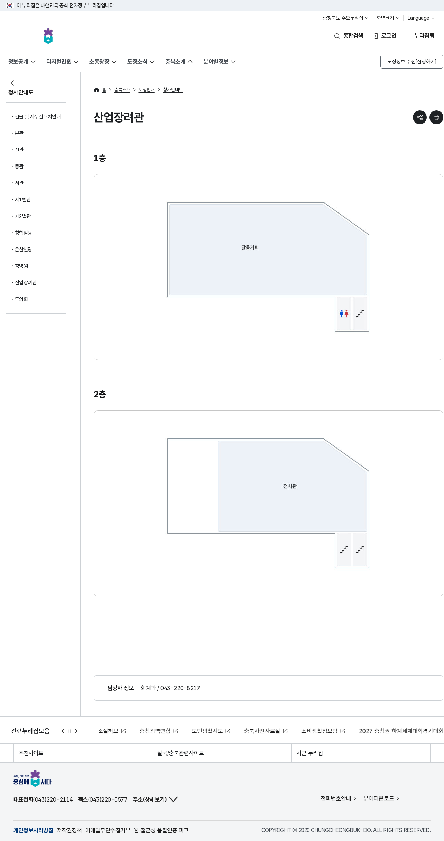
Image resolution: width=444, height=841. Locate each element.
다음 (76, 730)
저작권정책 (69, 830)
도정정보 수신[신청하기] (411, 61)
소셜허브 (109, 730)
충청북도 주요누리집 (343, 18)
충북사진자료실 (263, 730)
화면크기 (385, 18)
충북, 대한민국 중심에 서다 (48, 35)
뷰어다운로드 (378, 798)
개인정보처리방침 (33, 830)
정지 (69, 730)
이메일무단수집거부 (107, 830)
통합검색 (353, 35)
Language (418, 18)
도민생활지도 (208, 730)
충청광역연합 (156, 730)
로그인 (388, 35)
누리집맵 (424, 35)
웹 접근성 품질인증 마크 (161, 830)
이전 (62, 730)
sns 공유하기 (420, 117)
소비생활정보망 (320, 730)
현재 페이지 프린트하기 (436, 117)
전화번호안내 (336, 798)
